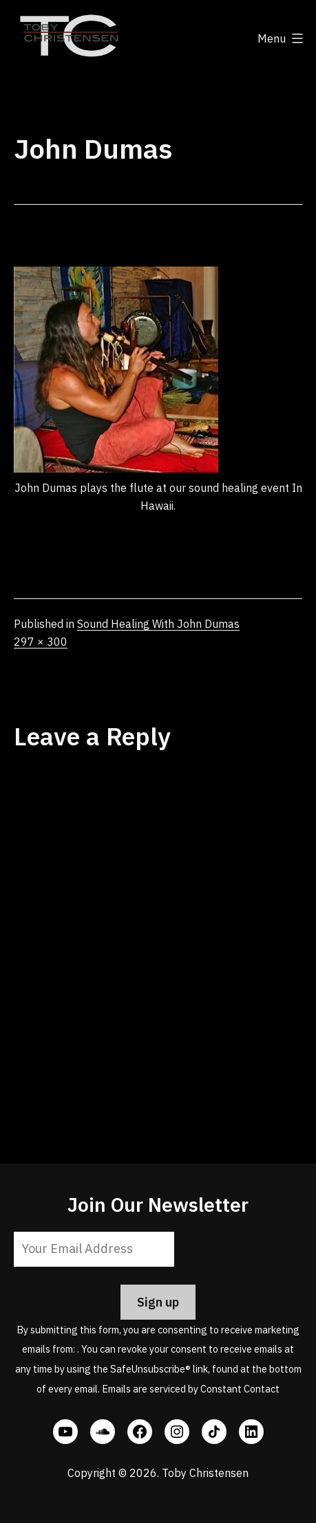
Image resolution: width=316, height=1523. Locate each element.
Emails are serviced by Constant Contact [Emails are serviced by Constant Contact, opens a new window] (191, 1388)
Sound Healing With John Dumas (158, 624)
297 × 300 (40, 641)
